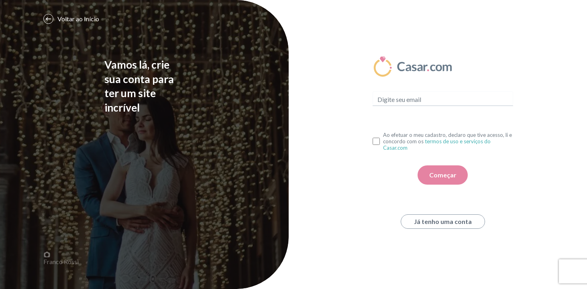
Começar (443, 175)
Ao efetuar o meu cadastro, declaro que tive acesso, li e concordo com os (447, 141)
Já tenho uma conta (443, 221)
